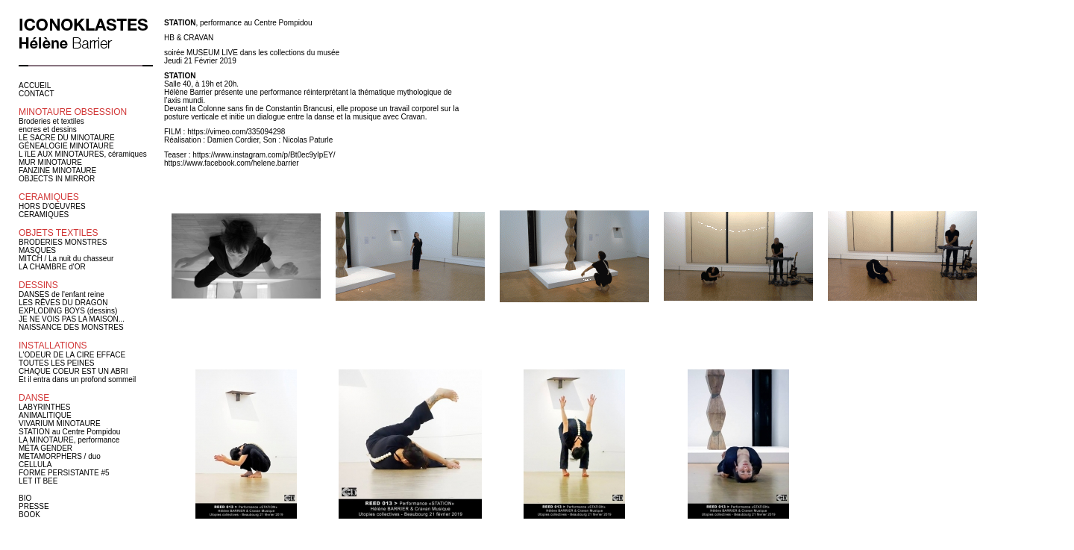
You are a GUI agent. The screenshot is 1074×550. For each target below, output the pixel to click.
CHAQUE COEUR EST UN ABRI (73, 371)
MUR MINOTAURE (50, 162)
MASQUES (37, 250)
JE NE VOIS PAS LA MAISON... (72, 319)
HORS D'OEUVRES (52, 206)
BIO (25, 498)
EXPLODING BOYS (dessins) (68, 311)
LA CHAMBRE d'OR (52, 267)
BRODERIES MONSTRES (63, 242)
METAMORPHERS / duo (60, 456)
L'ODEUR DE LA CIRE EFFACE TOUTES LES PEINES (72, 359)
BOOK (29, 514)
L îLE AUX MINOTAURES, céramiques (83, 154)
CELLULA (35, 464)
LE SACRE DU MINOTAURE (67, 138)
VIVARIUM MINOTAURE (60, 423)
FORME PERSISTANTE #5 (64, 473)
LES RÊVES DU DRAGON (63, 303)
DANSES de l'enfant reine (61, 294)
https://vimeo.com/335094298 (236, 132)
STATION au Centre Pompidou (69, 432)
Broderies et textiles (51, 121)
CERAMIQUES (44, 214)
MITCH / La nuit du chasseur (66, 258)
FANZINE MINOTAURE (57, 170)
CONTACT (36, 94)
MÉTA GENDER (45, 448)
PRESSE (34, 506)
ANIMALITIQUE (45, 415)
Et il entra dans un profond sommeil (77, 379)
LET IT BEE (38, 481)
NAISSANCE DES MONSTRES (71, 327)
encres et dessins (48, 129)
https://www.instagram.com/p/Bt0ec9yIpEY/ (263, 155)
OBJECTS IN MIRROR (57, 179)
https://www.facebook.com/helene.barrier (231, 163)
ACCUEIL (35, 85)
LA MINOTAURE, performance (69, 440)
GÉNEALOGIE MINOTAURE (66, 146)
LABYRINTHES (44, 407)
